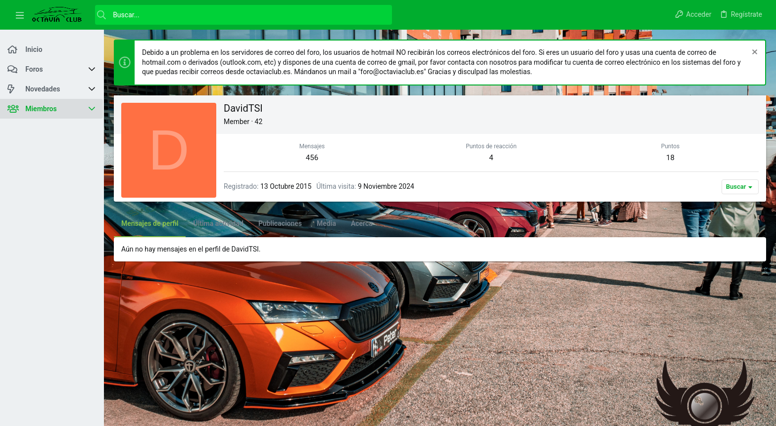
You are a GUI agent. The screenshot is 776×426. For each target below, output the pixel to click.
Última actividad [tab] (218, 223)
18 (670, 157)
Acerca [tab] (362, 223)
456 (312, 157)
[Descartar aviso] (753, 53)
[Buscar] (243, 15)
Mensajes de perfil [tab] (149, 223)
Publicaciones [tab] (280, 223)
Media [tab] (326, 223)
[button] (20, 15)
